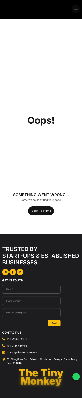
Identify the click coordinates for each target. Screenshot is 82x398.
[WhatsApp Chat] (76, 376)
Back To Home (41, 210)
